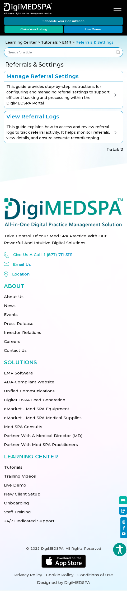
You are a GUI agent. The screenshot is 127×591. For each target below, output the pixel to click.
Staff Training (17, 511)
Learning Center (21, 42)
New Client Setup (22, 494)
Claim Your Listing (33, 29)
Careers (12, 341)
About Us (13, 296)
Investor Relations (22, 332)
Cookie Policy (59, 574)
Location (21, 274)
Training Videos (20, 476)
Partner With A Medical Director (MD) (43, 435)
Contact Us (15, 350)
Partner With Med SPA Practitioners (41, 444)
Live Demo (93, 29)
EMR (67, 42)
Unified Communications (29, 390)
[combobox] (59, 52)
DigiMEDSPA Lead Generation (34, 399)
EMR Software (18, 372)
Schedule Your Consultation (63, 21)
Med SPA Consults (23, 426)
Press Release (19, 323)
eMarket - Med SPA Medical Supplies (43, 417)
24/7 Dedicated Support (29, 520)
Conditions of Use (95, 574)
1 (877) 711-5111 (58, 254)
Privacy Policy (28, 574)
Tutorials (49, 42)
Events (11, 314)
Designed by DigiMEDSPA (63, 582)
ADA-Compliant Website (29, 381)
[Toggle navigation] (116, 8)
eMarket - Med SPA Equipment (36, 408)
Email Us (22, 264)
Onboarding (16, 502)
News (10, 305)
